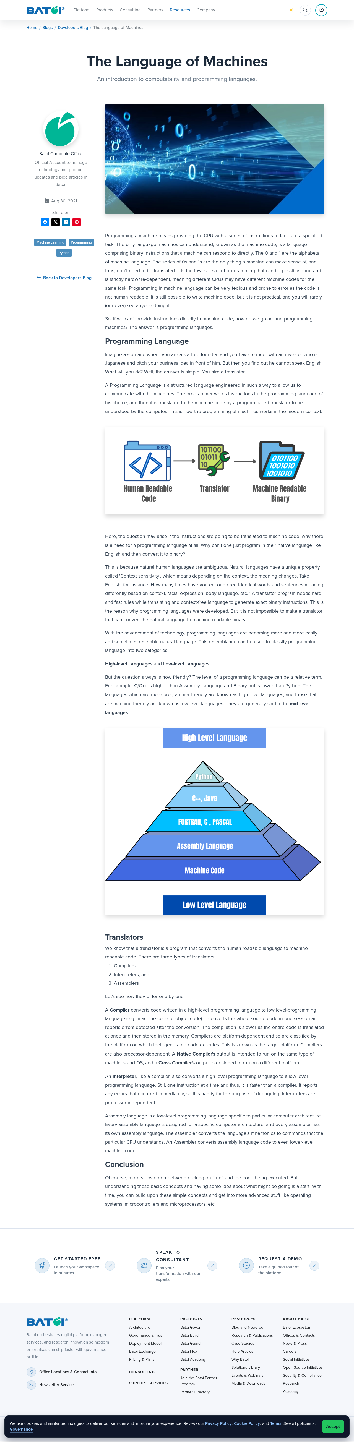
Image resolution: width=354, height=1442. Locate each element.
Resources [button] (180, 10)
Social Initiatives (296, 1360)
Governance (21, 1429)
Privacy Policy (218, 1423)
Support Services (148, 1383)
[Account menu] (321, 10)
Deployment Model (145, 1344)
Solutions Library (245, 1368)
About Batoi (296, 1319)
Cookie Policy (247, 1423)
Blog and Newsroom (248, 1328)
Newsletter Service (56, 1385)
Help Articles (242, 1352)
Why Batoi (240, 1360)
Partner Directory (195, 1393)
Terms (275, 1423)
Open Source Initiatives (303, 1368)
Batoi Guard (190, 1344)
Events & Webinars (247, 1376)
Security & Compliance (302, 1376)
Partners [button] (155, 10)
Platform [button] (82, 10)
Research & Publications (252, 1336)
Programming (81, 242)
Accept (333, 1426)
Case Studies (242, 1344)
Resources (243, 1319)
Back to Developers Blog (64, 278)
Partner (189, 1370)
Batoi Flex (188, 1352)
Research (291, 1384)
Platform (139, 1319)
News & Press (295, 1344)
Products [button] (104, 10)
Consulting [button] (130, 10)
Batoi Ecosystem (297, 1328)
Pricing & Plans (142, 1360)
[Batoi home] (46, 1322)
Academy (291, 1392)
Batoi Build (189, 1336)
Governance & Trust (146, 1336)
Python (64, 253)
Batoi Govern (191, 1328)
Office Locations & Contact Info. (68, 1372)
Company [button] (206, 10)
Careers (290, 1352)
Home (32, 28)
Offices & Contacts (299, 1336)
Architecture (139, 1328)
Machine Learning (50, 242)
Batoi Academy (193, 1360)
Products (191, 1319)
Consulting (142, 1372)
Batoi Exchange (142, 1352)
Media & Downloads (248, 1384)
